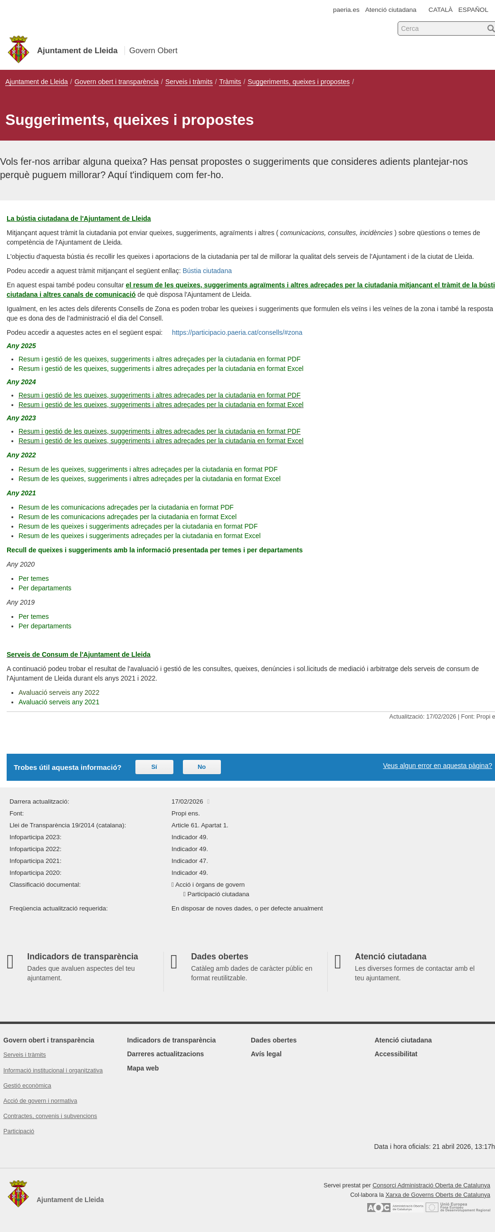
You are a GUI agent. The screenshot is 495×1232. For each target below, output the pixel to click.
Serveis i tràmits (189, 81)
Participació (18, 1131)
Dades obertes (273, 1040)
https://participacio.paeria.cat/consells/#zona (237, 332)
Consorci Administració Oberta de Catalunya (431, 1185)
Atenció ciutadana (391, 9)
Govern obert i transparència (117, 81)
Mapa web (143, 1068)
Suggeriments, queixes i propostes (299, 81)
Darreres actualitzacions (165, 1054)
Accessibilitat (396, 1054)
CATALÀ (440, 9)
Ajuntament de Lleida (36, 81)
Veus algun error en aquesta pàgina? (437, 765)
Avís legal (266, 1054)
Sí (154, 766)
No (202, 766)
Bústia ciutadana (207, 271)
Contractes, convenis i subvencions (50, 1116)
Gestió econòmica (27, 1085)
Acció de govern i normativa (40, 1101)
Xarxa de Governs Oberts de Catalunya (437, 1195)
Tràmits (230, 81)
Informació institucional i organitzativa (53, 1070)
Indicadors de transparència (171, 1040)
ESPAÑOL (473, 9)
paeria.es (346, 9)
